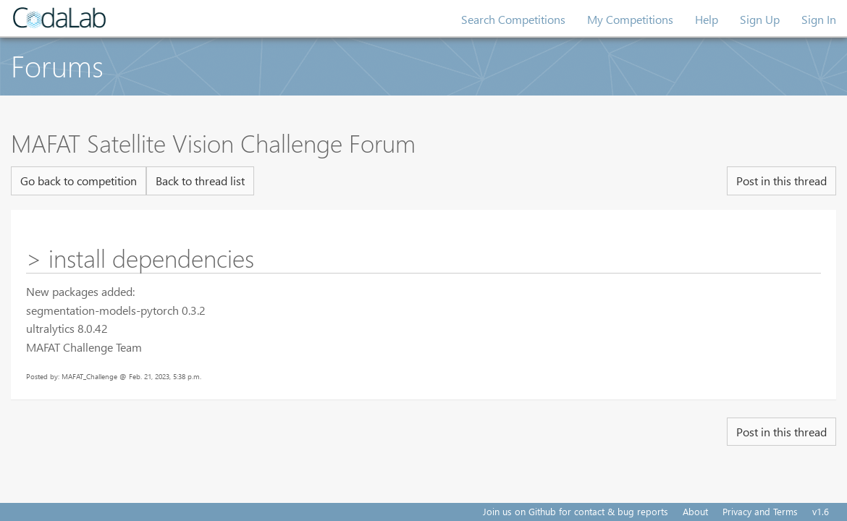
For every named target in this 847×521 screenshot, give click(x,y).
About (695, 511)
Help (706, 19)
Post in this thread (781, 180)
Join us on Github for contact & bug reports (575, 511)
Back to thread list (200, 180)
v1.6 (820, 511)
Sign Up (760, 19)
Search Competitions (513, 19)
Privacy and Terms (760, 511)
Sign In (818, 19)
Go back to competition (78, 180)
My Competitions (630, 19)
